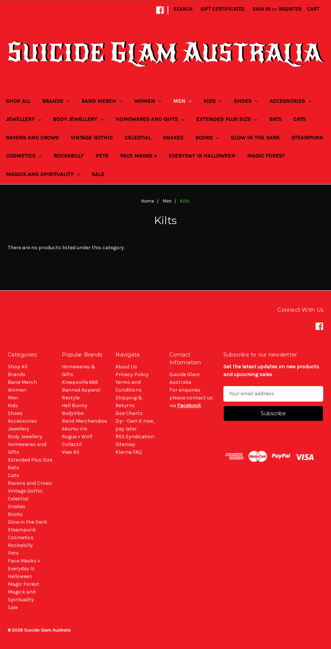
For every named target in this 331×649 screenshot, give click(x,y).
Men (182, 101)
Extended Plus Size (226, 119)
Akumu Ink (74, 429)
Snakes (173, 137)
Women (147, 101)
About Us (126, 367)
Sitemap (125, 444)
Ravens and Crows (32, 137)
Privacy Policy (132, 374)
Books (207, 137)
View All (70, 452)
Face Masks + (138, 155)
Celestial (138, 137)
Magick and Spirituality (43, 174)
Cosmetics (24, 155)
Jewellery (23, 119)
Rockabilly (69, 155)
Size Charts (129, 413)
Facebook (189, 405)
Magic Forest (266, 155)
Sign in (261, 9)
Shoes (246, 101)
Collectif (72, 444)
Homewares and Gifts (149, 119)
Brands (56, 101)
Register (289, 9)
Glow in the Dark (255, 137)
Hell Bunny (74, 405)
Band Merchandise (84, 421)
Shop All (18, 101)
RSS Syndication (134, 436)
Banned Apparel (81, 390)
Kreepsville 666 (80, 382)
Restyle (71, 398)
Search (182, 9)
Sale (98, 174)
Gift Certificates (222, 9)
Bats (275, 119)
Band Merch (101, 101)
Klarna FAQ (128, 452)
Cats (299, 119)
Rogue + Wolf (77, 436)
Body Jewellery (78, 119)
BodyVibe (73, 413)
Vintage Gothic (92, 137)
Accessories (290, 101)
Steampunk (307, 137)
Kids (212, 101)
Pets (102, 155)
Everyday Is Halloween (202, 155)
